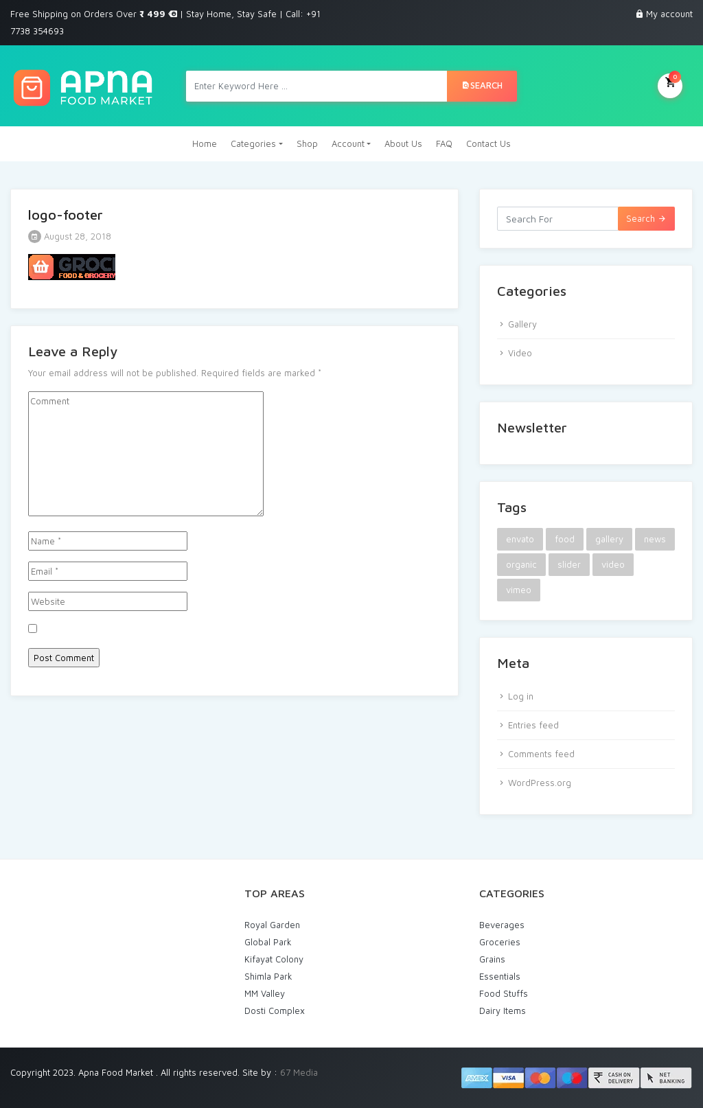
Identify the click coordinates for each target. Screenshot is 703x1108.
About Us (403, 143)
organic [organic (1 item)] (521, 564)
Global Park (268, 941)
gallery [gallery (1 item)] (609, 538)
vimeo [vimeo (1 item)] (518, 589)
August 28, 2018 (69, 236)
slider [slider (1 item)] (569, 564)
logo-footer (65, 214)
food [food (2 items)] (565, 538)
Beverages (502, 924)
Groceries (499, 941)
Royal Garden (272, 924)
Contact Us (488, 143)
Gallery (522, 324)
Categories (253, 143)
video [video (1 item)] (613, 564)
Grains (492, 959)
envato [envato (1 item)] (520, 538)
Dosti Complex (274, 1010)
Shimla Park (268, 976)
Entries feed (533, 724)
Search (482, 85)
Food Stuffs (503, 993)
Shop (307, 143)
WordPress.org (539, 782)
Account (348, 143)
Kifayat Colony (273, 959)
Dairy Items (502, 1010)
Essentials (499, 976)
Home (204, 143)
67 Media (299, 1072)
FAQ (444, 143)
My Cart (670, 84)
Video (520, 352)
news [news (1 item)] (655, 538)
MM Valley (264, 993)
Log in (520, 696)
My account (669, 13)
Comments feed (541, 753)
